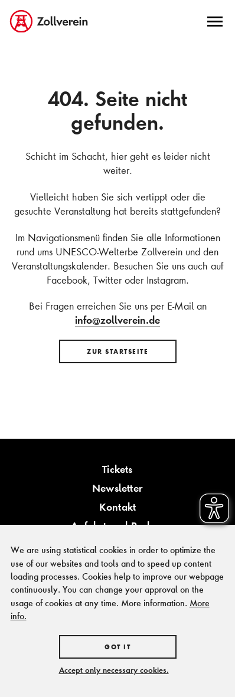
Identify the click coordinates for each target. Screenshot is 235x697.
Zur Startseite (117, 351)
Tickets (117, 469)
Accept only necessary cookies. (114, 670)
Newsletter (117, 488)
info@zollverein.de (117, 320)
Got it (117, 647)
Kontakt (117, 507)
